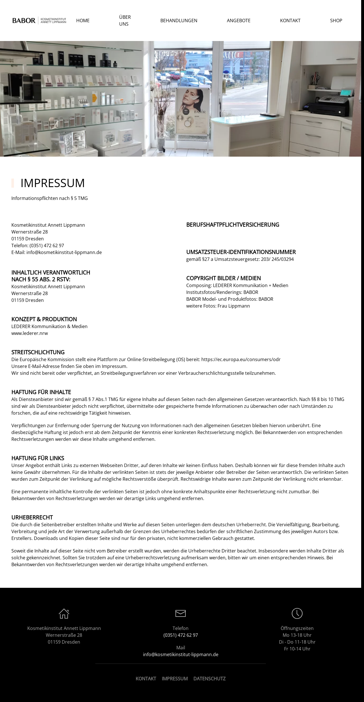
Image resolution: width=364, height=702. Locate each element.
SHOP (336, 20)
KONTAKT (146, 679)
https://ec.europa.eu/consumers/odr (241, 359)
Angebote (239, 20)
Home (83, 20)
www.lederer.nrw (29, 333)
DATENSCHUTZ (209, 679)
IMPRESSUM (175, 679)
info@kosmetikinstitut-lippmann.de (64, 252)
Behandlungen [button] (178, 20)
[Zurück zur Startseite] (40, 20)
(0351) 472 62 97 (47, 245)
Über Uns (125, 20)
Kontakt (290, 20)
